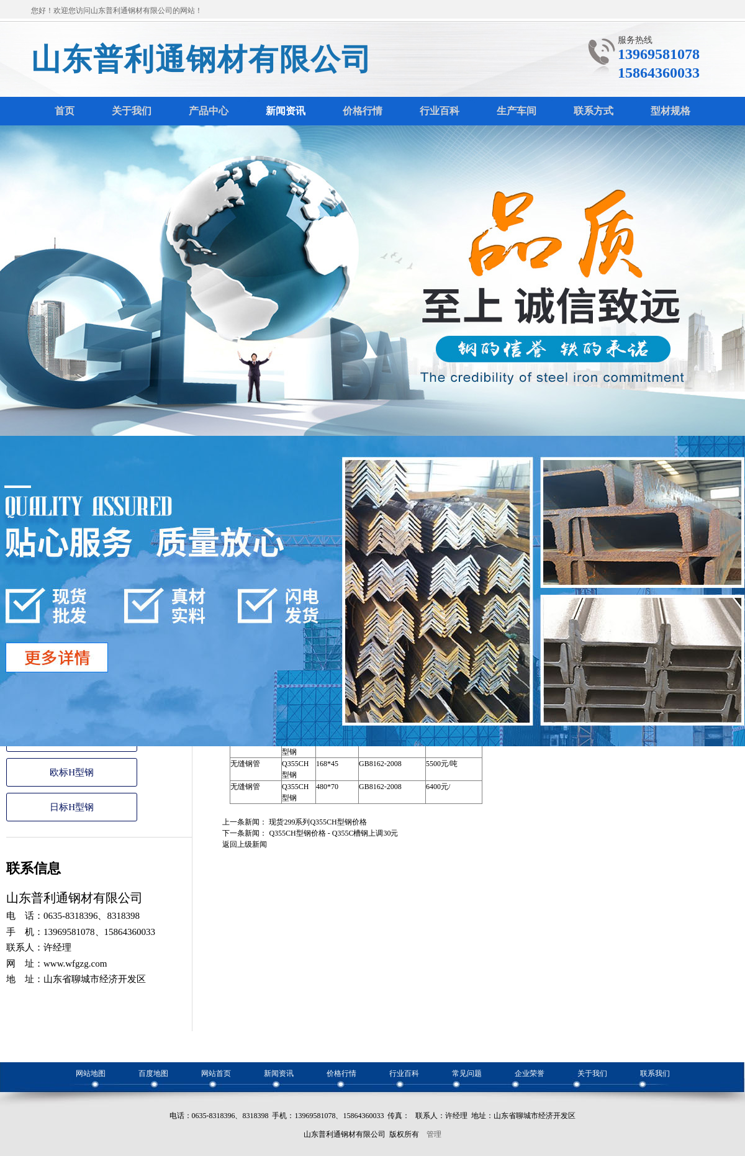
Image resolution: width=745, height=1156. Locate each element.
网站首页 (216, 1073)
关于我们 (592, 1073)
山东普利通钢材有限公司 (201, 59)
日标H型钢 (72, 807)
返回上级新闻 (244, 844)
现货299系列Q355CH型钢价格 (317, 822)
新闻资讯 (279, 1073)
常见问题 (467, 1073)
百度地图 (153, 1073)
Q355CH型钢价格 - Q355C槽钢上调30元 (333, 833)
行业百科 (404, 1073)
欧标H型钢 (72, 772)
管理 (434, 1134)
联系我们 (655, 1073)
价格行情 (341, 1073)
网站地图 (91, 1073)
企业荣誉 (529, 1073)
